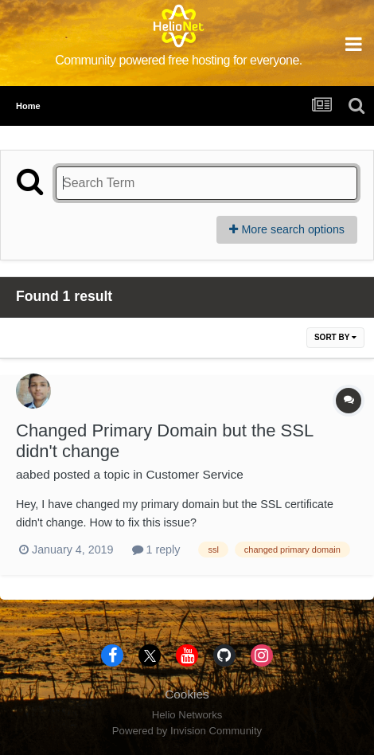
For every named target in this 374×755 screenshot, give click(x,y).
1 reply (156, 549)
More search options (287, 229)
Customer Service (194, 474)
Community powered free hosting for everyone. (178, 60)
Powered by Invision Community (187, 731)
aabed (33, 474)
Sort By (335, 337)
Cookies (187, 694)
